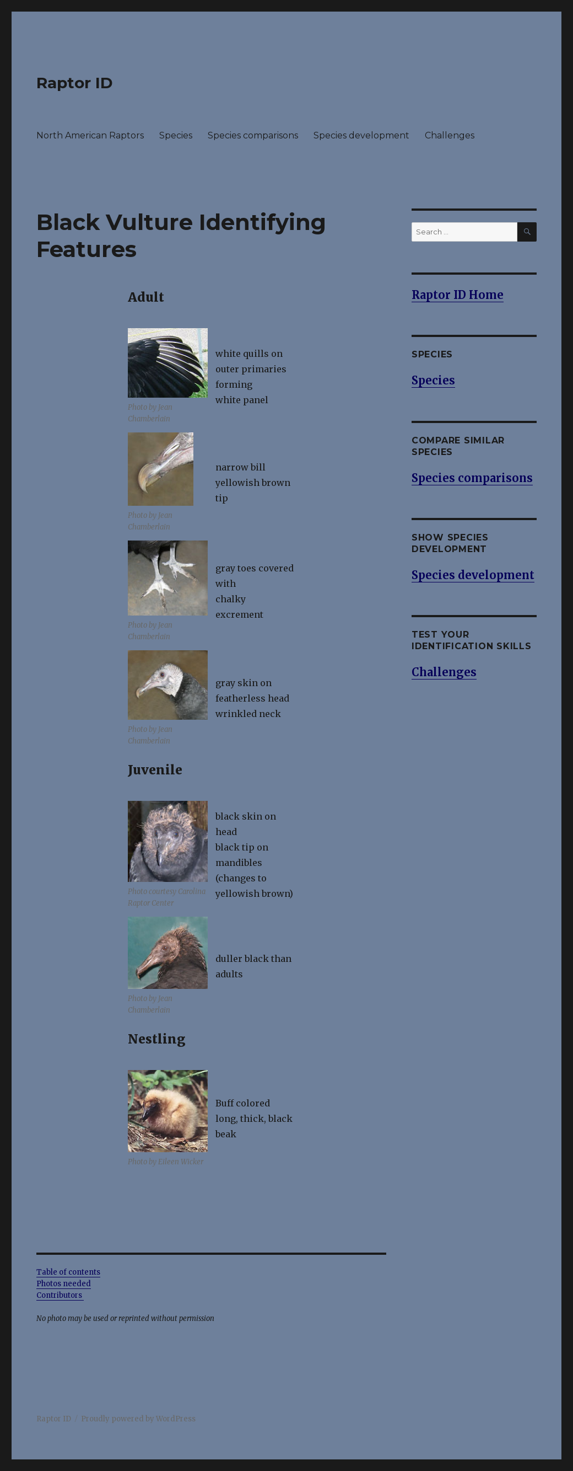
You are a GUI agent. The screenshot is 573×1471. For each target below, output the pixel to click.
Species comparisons (253, 135)
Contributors (60, 1295)
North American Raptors (90, 135)
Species (175, 135)
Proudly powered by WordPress (138, 1419)
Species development (361, 135)
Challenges (449, 135)
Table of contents (68, 1272)
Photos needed (63, 1283)
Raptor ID (74, 82)
